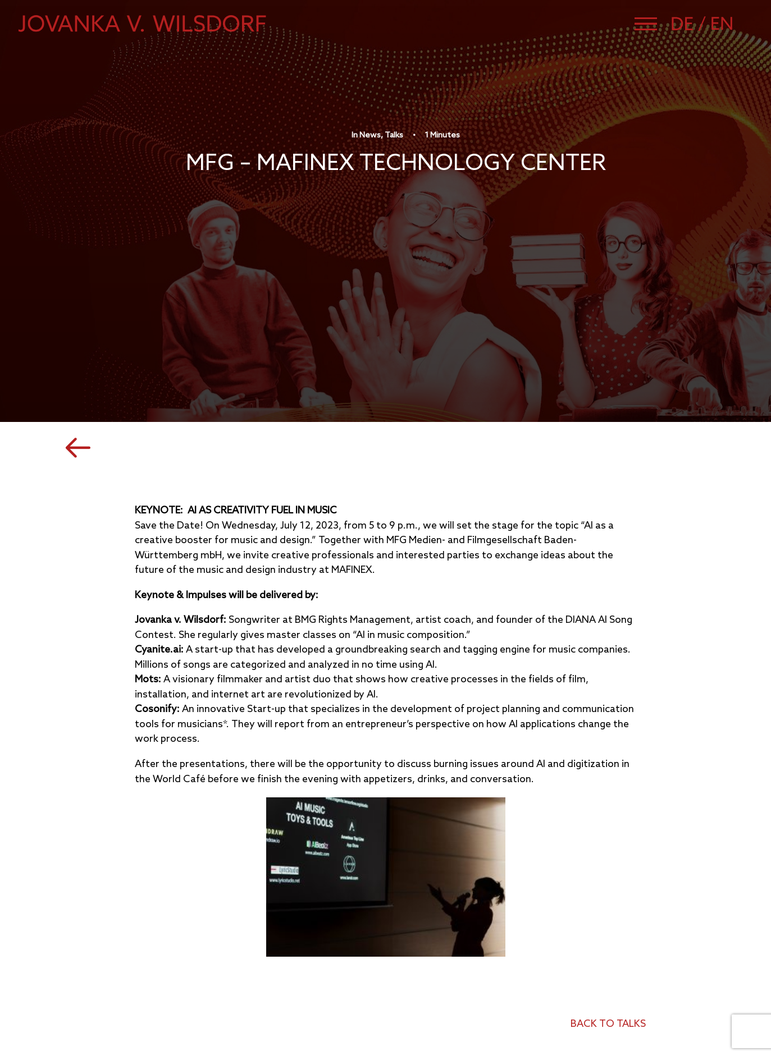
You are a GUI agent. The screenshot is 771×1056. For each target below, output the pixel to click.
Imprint (559, 975)
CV (550, 960)
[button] (646, 23)
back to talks (608, 846)
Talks (394, 135)
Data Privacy (572, 990)
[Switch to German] (690, 23)
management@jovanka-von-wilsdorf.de (168, 970)
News (370, 135)
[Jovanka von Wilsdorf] (142, 23)
